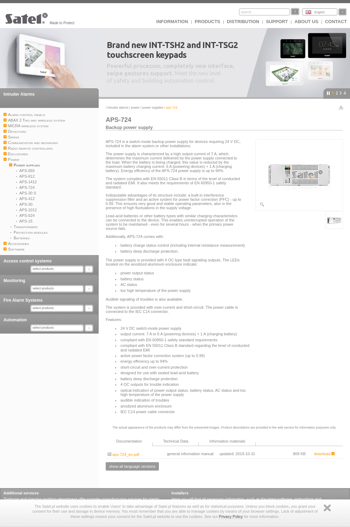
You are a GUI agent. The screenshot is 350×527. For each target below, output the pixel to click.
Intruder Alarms (19, 94)
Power (135, 107)
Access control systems (27, 261)
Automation (15, 319)
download (324, 454)
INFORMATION (172, 21)
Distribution (243, 21)
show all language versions (132, 466)
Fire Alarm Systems (23, 300)
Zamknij (327, 508)
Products (207, 21)
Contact (336, 21)
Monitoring (14, 280)
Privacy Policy (231, 516)
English (319, 12)
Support (277, 21)
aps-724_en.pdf (123, 454)
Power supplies (152, 107)
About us (306, 21)
